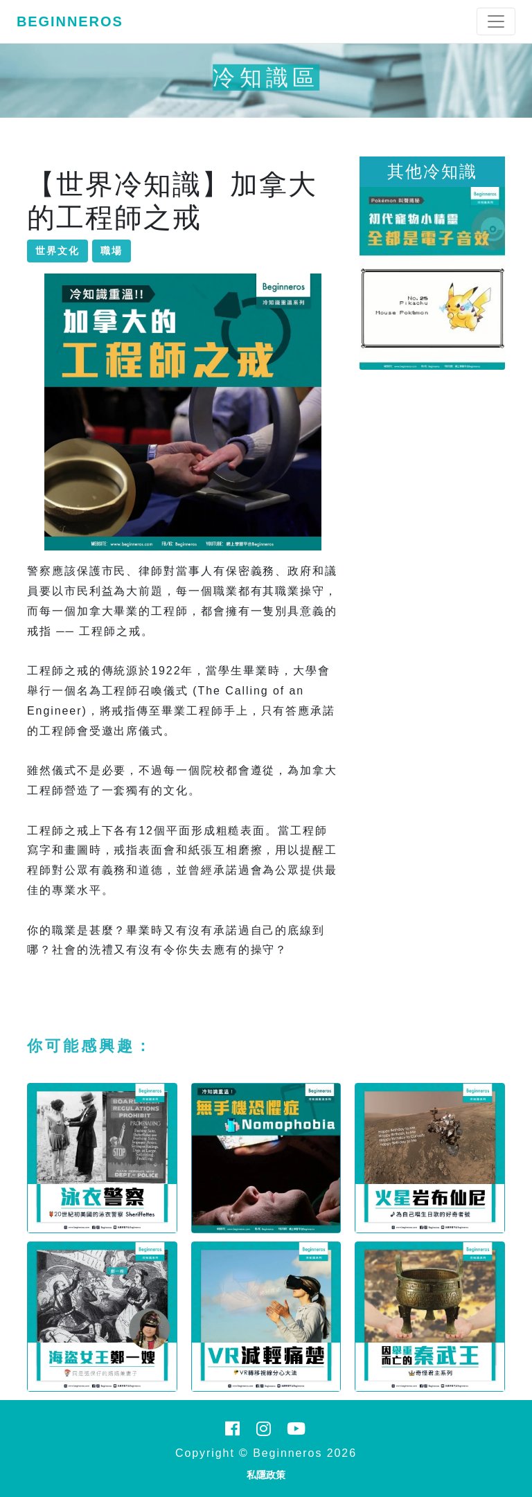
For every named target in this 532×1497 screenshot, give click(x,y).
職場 (111, 250)
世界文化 (57, 250)
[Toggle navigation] (496, 21)
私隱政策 (266, 1474)
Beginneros (70, 21)
